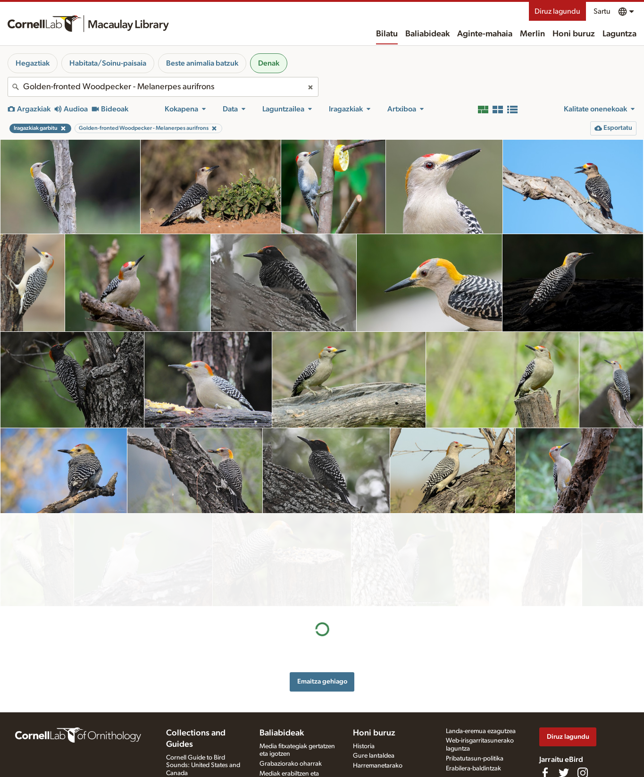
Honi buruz (573, 34)
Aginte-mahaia (484, 34)
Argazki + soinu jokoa (289, 766)
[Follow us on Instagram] (582, 728)
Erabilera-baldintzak (473, 723)
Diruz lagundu (557, 11)
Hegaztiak (33, 63)
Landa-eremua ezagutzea (481, 686)
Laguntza (619, 34)
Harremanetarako (377, 721)
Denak (268, 63)
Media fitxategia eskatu (291, 746)
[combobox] (163, 86)
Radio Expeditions (191, 738)
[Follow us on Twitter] (563, 728)
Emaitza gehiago (322, 588)
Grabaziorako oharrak (290, 719)
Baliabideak (427, 34)
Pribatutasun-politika (474, 713)
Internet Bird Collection (198, 748)
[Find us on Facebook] (545, 728)
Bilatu (387, 34)
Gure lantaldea (373, 711)
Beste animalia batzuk (202, 63)
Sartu (602, 11)
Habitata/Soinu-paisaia (107, 63)
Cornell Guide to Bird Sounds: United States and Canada (203, 720)
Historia (364, 701)
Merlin (532, 34)
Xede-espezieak (281, 756)
